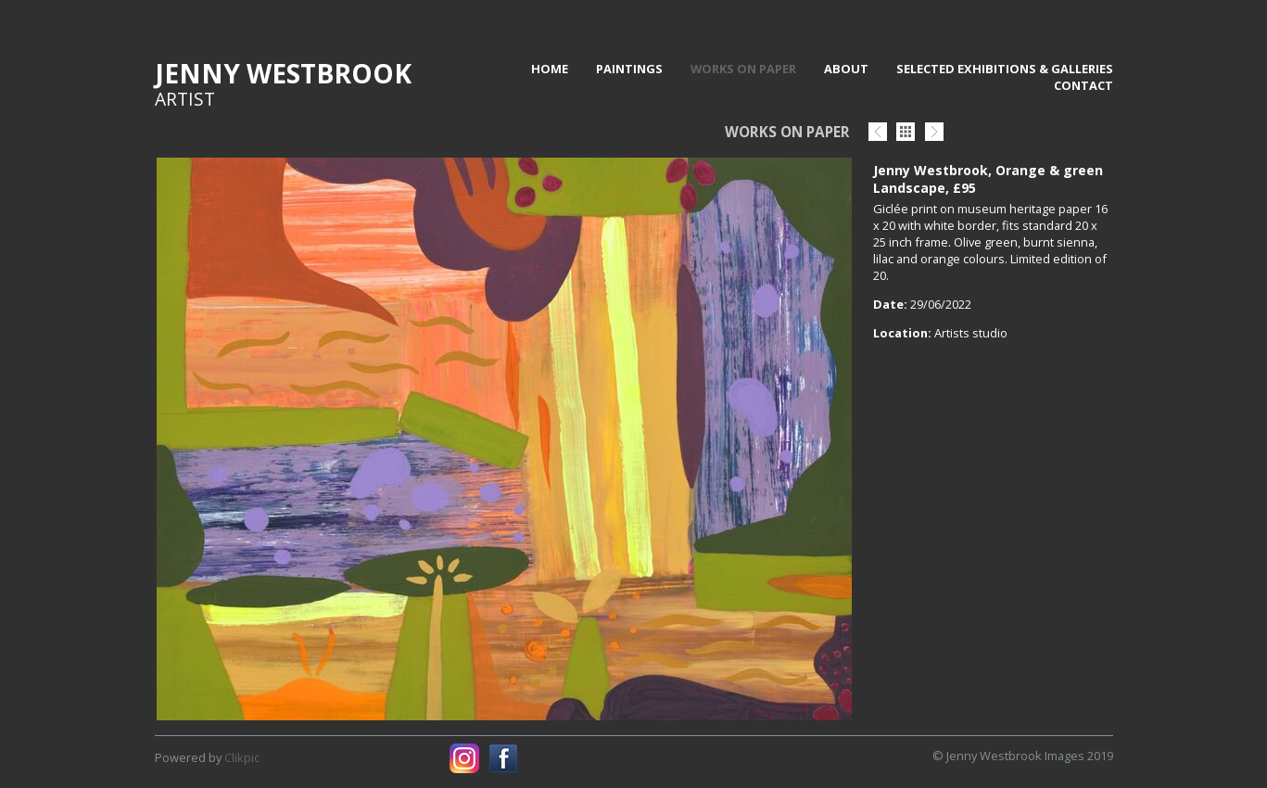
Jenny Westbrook (283, 73)
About (846, 68)
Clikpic (242, 757)
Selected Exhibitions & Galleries (1004, 68)
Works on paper (743, 68)
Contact (1083, 85)
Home (549, 68)
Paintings (629, 68)
